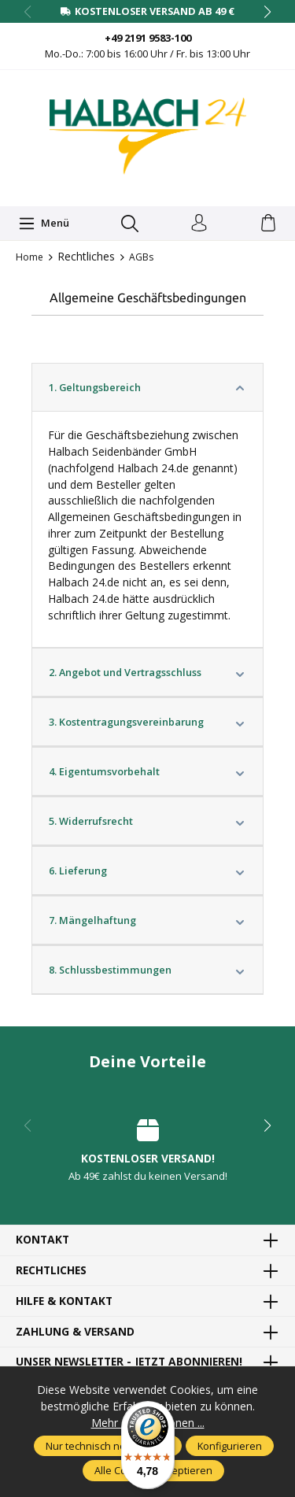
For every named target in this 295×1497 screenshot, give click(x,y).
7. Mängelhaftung (147, 920)
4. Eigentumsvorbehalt (147, 771)
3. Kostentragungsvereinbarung (147, 721)
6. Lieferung (147, 870)
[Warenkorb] (268, 223)
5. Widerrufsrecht (147, 821)
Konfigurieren (229, 1446)
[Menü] (44, 223)
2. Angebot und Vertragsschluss (147, 672)
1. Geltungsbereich (147, 387)
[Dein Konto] (199, 223)
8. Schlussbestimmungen (147, 969)
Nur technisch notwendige (108, 1446)
